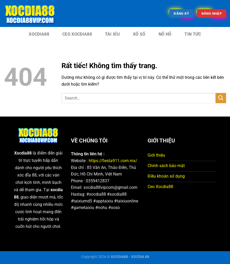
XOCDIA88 (39, 34)
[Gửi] (221, 98)
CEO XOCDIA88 (77, 34)
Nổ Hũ (165, 34)
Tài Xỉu (112, 34)
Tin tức (192, 34)
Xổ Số (139, 34)
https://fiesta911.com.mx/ (113, 160)
